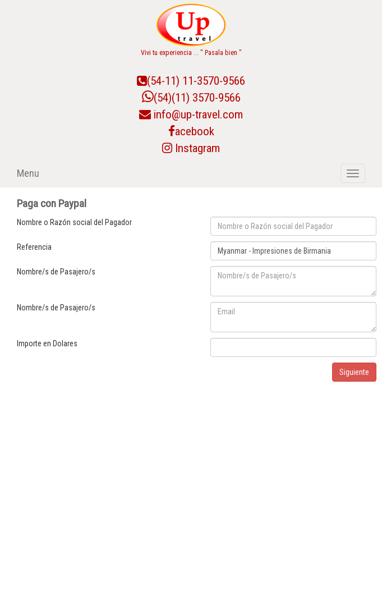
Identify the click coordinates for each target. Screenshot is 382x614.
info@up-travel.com (198, 114)
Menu (28, 173)
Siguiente (354, 372)
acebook (191, 131)
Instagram (191, 148)
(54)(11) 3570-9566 (191, 97)
